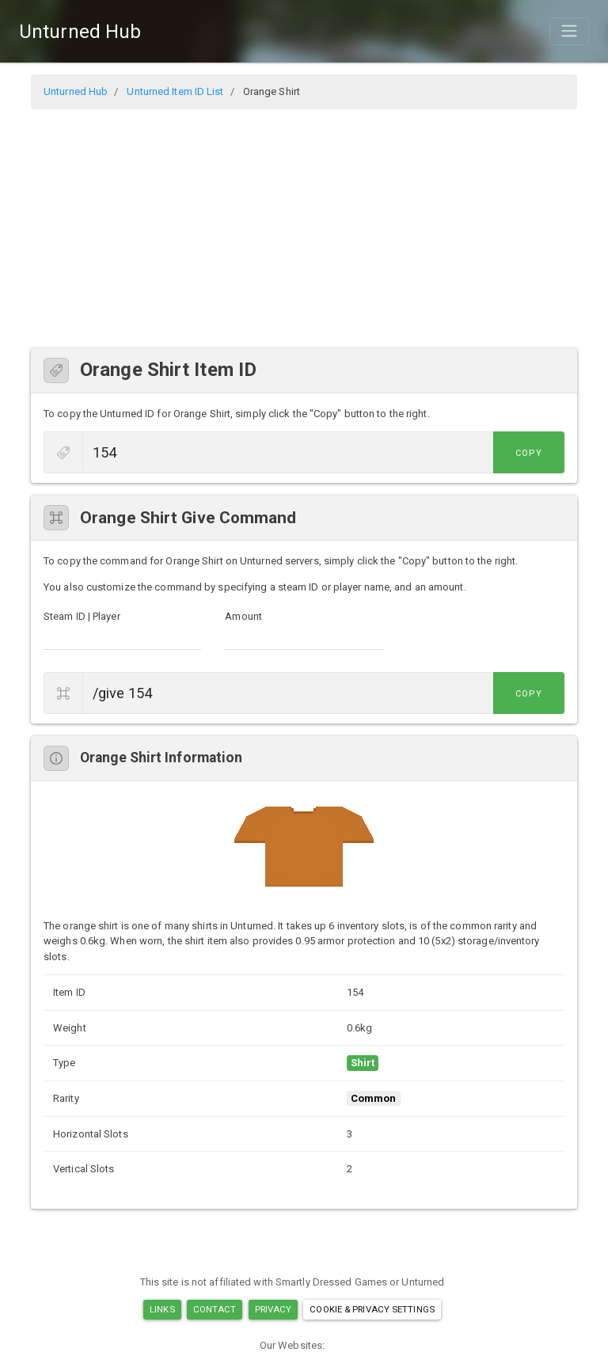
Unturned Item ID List (175, 91)
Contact (215, 1309)
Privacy (273, 1309)
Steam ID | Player (82, 616)
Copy (528, 453)
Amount (243, 616)
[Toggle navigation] (569, 30)
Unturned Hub (80, 32)
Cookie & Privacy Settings (372, 1309)
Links (162, 1309)
